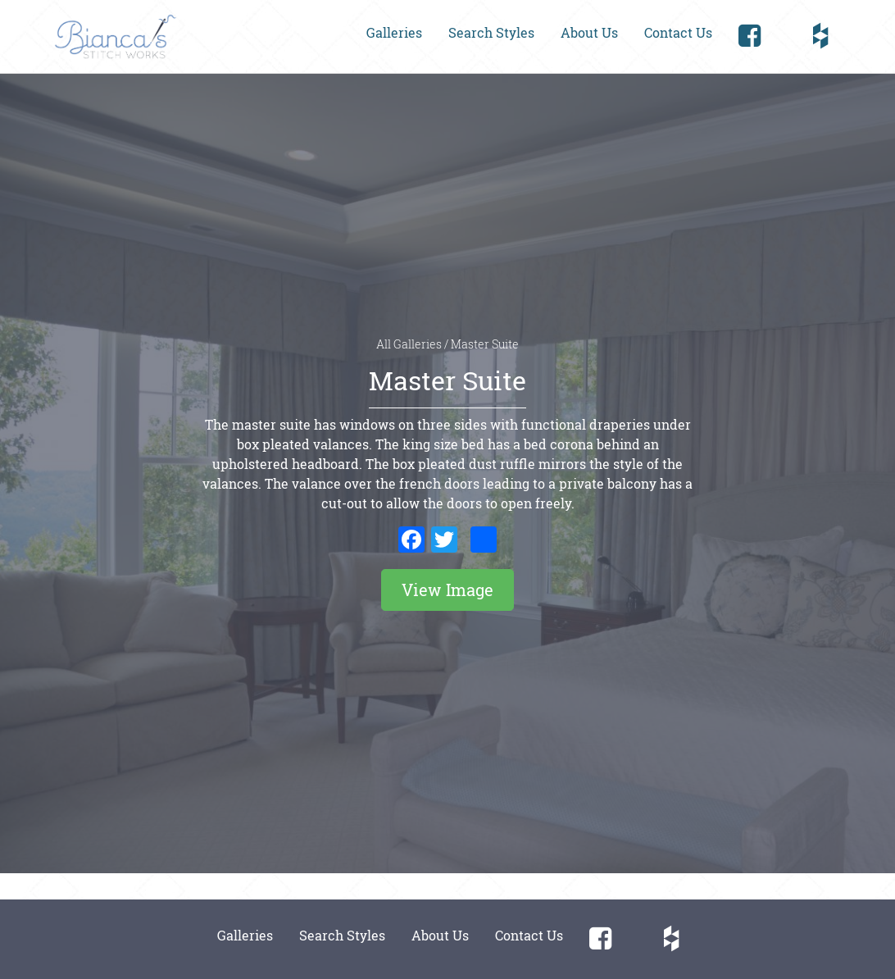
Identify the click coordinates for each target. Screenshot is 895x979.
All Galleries (410, 344)
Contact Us (678, 32)
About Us (589, 32)
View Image (447, 589)
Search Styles (491, 32)
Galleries (394, 32)
